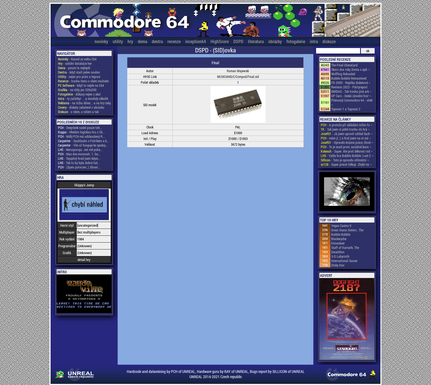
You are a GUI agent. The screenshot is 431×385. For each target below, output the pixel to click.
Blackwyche (338, 239)
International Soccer (344, 260)
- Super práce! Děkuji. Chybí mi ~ (346, 164)
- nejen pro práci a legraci (79, 76)
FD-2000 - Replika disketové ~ (351, 82)
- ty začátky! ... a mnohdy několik (83, 98)
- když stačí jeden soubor (79, 72)
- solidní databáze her (75, 63)
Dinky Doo (337, 265)
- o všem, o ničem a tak (78, 111)
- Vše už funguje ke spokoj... (83, 145)
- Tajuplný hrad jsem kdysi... (79, 158)
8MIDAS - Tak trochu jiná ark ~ (351, 91)
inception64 (195, 41)
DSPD (238, 41)
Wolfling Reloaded (343, 74)
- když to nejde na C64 (81, 85)
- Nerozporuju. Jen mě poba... (80, 149)
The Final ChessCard (344, 65)
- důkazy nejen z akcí (79, 94)
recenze (174, 41)
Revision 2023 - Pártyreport (349, 87)
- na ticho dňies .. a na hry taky (84, 103)
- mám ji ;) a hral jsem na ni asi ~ (346, 138)
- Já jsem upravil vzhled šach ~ (347, 133)
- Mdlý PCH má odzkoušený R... (81, 136)
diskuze (329, 41)
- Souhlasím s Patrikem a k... (83, 141)
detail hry (84, 259)
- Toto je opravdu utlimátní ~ (345, 160)
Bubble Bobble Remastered (348, 78)
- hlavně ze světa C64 (77, 59)
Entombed (337, 243)
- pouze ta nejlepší (74, 68)
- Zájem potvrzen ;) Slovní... (79, 167)
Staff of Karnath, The (345, 247)
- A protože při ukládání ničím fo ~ (346, 125)
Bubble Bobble (340, 234)
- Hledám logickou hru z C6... (81, 132)
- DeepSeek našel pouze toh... (80, 127)
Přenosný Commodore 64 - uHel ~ (351, 102)
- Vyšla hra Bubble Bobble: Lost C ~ (347, 155)
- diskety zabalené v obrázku (81, 107)
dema (142, 41)
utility (118, 41)
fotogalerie (295, 41)
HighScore (220, 41)
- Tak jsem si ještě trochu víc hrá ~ (345, 129)
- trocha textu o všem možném (83, 81)
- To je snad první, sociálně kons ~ (346, 147)
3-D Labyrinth (340, 256)
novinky (101, 41)
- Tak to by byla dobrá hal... (79, 163)
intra (314, 41)
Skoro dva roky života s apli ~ (350, 69)
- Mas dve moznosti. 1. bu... (79, 154)
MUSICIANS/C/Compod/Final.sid (238, 76)
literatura (256, 41)
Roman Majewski (238, 71)
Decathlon (337, 252)
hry (130, 41)
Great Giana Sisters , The (347, 230)
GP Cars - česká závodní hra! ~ (351, 96)
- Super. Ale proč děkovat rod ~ (347, 151)
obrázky (275, 41)
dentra (157, 41)
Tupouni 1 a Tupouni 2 (345, 109)
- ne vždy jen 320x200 (77, 90)
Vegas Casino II (341, 225)
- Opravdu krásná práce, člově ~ (347, 142)
